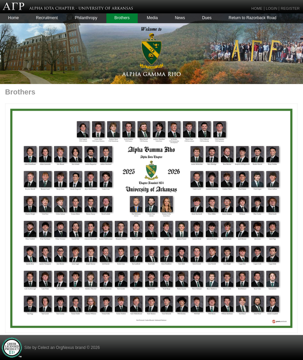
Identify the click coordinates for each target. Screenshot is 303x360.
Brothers (122, 17)
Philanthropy (86, 17)
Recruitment (47, 17)
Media (152, 17)
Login (271, 8)
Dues (206, 17)
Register (290, 8)
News (180, 17)
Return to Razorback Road (252, 17)
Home (257, 8)
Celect (43, 347)
